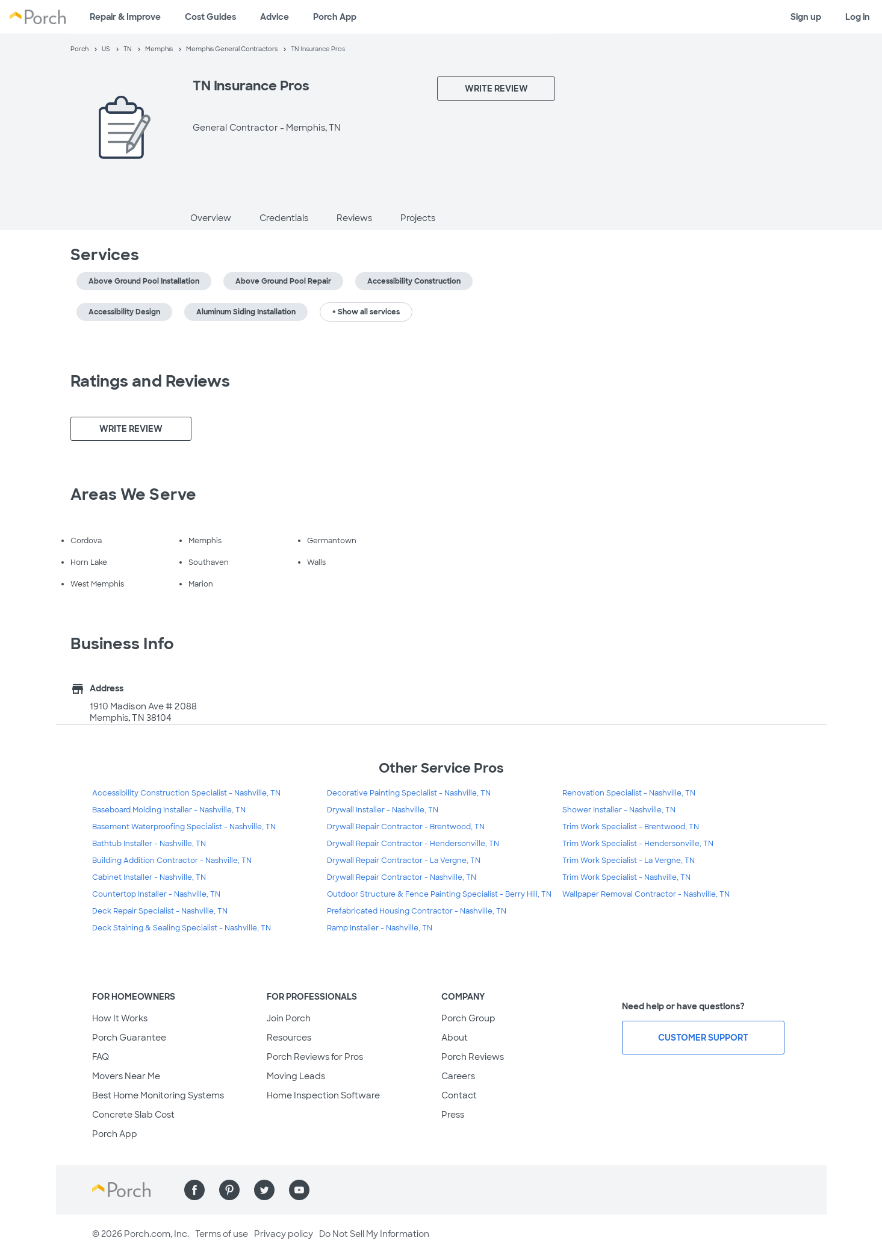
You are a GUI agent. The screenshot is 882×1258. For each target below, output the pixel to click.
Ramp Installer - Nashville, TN (379, 928)
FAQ (100, 1056)
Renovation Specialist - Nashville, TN (628, 793)
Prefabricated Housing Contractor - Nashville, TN (416, 911)
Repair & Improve (125, 16)
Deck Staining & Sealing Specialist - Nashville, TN (181, 928)
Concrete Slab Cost (133, 1114)
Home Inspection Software (323, 1095)
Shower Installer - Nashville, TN (618, 810)
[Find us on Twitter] (264, 1190)
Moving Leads (296, 1076)
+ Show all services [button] (366, 312)
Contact (459, 1095)
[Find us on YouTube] (299, 1190)
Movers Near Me (126, 1076)
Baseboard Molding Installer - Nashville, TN (169, 810)
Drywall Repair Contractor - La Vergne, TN (403, 860)
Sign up (805, 16)
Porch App (334, 16)
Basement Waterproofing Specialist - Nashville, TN (184, 827)
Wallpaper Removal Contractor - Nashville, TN (646, 894)
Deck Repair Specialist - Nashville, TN (160, 911)
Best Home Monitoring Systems (158, 1095)
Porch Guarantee (129, 1037)
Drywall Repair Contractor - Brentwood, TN (406, 827)
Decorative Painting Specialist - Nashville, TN (409, 793)
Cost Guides (210, 16)
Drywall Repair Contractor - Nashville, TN (401, 877)
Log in (857, 16)
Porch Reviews (472, 1056)
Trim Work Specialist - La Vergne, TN (628, 860)
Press (452, 1114)
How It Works (120, 1018)
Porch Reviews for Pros (315, 1056)
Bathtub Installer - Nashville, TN (149, 844)
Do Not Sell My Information (374, 1233)
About (454, 1037)
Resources (289, 1037)
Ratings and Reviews (150, 381)
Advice (274, 16)
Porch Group (468, 1018)
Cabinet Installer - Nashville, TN (149, 877)
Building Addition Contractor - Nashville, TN (172, 860)
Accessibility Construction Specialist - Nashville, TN (186, 793)
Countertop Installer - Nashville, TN (156, 894)
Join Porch (289, 1018)
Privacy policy (283, 1233)
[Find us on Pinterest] (229, 1190)
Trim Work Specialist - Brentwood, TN (630, 827)
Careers (458, 1076)
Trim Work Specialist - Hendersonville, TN (637, 844)
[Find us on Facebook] (194, 1190)
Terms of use (221, 1233)
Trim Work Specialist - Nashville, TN (626, 877)
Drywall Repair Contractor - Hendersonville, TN (413, 844)
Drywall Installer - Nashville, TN (382, 810)
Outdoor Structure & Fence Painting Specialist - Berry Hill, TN (439, 894)
